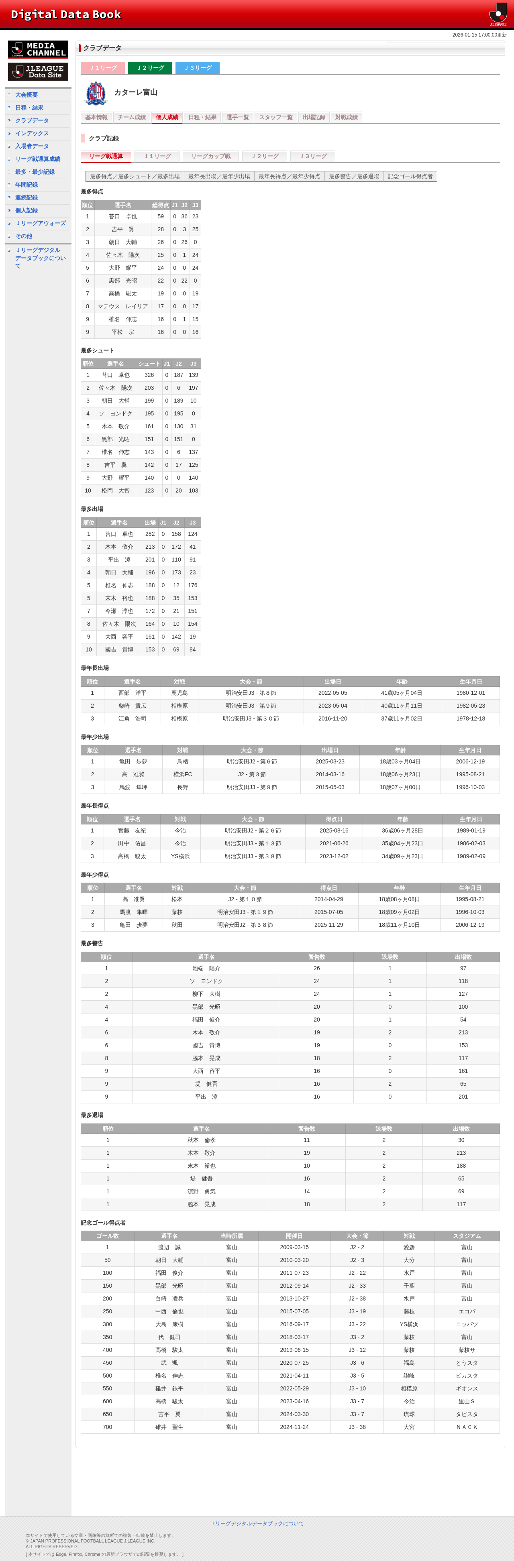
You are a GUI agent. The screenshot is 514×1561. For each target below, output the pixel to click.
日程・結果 (202, 117)
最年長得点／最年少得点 (289, 176)
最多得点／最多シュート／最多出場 (135, 176)
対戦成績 (346, 117)
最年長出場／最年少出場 (219, 176)
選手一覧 (237, 117)
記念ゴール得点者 (410, 176)
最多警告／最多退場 (354, 176)
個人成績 (167, 117)
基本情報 (96, 117)
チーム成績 (132, 117)
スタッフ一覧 (276, 117)
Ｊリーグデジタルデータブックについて (40, 256)
